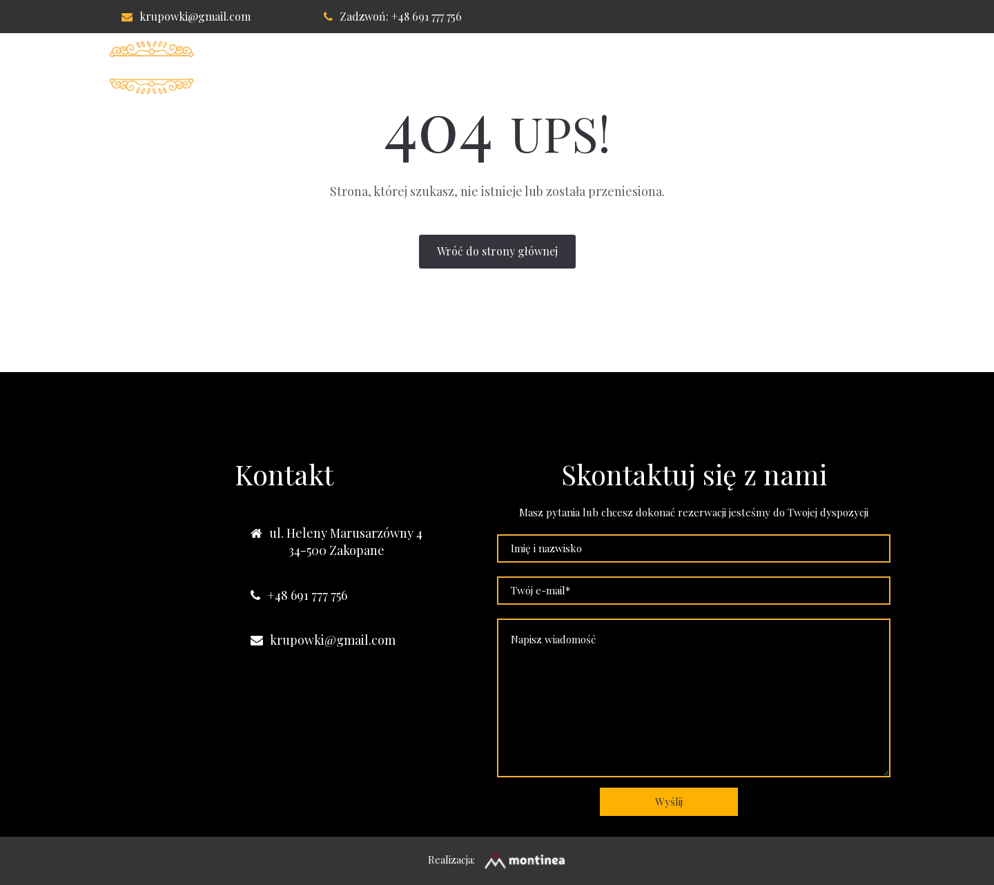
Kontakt (737, 68)
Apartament (547, 68)
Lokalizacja (647, 68)
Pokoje (462, 68)
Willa (396, 68)
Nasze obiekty (833, 68)
